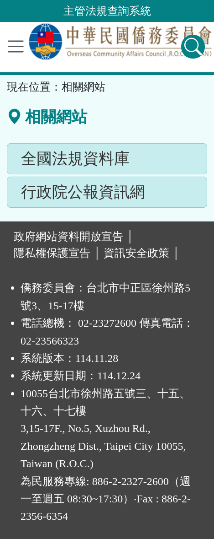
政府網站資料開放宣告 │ (74, 237)
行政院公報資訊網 (83, 191)
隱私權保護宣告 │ (57, 253)
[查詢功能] (193, 47)
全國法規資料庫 (75, 158)
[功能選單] (15, 46)
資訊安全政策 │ (142, 253)
